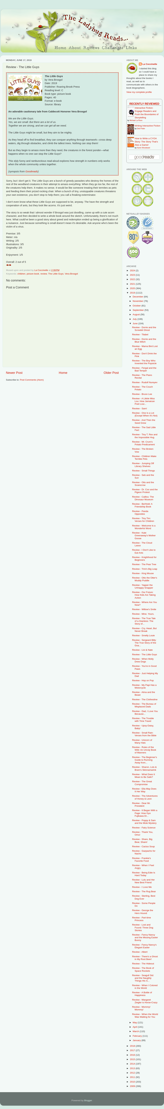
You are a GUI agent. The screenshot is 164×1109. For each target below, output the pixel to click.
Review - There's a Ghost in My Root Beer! (145, 957)
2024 (133, 270)
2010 (133, 1081)
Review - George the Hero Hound (142, 911)
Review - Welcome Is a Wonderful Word (144, 527)
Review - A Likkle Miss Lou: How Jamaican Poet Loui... (143, 401)
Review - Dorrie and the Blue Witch (144, 340)
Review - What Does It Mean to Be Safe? (143, 775)
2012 (133, 1072)
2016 (133, 1055)
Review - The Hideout (143, 963)
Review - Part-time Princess (141, 919)
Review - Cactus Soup (143, 846)
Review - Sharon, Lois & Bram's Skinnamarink (144, 768)
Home (63, 372)
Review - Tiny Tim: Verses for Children (143, 519)
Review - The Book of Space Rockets (143, 969)
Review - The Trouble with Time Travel (143, 719)
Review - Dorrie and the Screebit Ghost (144, 328)
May (135, 1022)
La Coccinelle (149, 64)
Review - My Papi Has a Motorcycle (144, 686)
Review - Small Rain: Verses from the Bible (144, 734)
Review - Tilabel (140, 334)
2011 (133, 1077)
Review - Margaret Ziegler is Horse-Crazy (144, 1001)
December (138, 296)
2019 (133, 292)
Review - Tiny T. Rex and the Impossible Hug (144, 435)
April (135, 1027)
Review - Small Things (143, 470)
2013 (133, 1068)
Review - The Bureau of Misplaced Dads (144, 705)
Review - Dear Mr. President (141, 804)
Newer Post (14, 372)
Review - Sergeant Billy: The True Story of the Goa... (144, 643)
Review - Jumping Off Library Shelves (143, 464)
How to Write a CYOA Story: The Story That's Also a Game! (146, 141)
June (135, 323)
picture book (33, 273)
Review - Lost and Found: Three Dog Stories (142, 927)
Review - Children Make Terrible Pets (144, 457)
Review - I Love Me (142, 887)
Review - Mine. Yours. (143, 614)
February (137, 1036)
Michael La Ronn (136, 120)
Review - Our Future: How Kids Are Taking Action (144, 595)
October (137, 305)
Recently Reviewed (144, 103)
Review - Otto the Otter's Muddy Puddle (144, 579)
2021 (133, 284)
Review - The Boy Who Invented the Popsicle (144, 362)
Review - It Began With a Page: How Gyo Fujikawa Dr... (144, 813)
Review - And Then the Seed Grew (143, 421)
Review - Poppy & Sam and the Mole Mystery (144, 821)
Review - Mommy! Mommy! (141, 1008)
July (135, 319)
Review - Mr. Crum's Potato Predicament (143, 443)
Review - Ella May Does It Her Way (144, 790)
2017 (133, 1050)
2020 (133, 288)
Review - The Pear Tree (144, 564)
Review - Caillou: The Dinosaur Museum (143, 498)
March (136, 1031)
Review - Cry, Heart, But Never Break (144, 629)
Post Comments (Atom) (32, 380)
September (139, 310)
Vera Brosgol (71, 273)
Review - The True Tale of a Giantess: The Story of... (144, 621)
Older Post (111, 372)
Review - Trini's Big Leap (144, 569)
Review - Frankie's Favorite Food (141, 859)
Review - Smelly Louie (143, 635)
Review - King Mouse (143, 573)
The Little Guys (56, 273)
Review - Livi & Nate (142, 650)
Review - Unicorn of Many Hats (142, 741)
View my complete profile (139, 92)
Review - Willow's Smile (144, 609)
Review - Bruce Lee (142, 394)
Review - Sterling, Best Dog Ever (143, 897)
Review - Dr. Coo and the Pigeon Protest (145, 490)
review (43, 273)
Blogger (88, 1100)
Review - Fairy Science (144, 827)
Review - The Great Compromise (142, 782)
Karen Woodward (143, 148)
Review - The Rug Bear (144, 891)
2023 (133, 275)
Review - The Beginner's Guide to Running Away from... (144, 760)
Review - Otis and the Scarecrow (143, 483)
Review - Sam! (139, 408)
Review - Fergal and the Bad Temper (144, 369)
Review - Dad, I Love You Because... (145, 712)
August (136, 314)
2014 (133, 1063)
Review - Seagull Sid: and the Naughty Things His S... (143, 978)
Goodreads (31, 171)
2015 (133, 1059)
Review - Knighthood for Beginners (144, 558)
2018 (133, 1046)
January (137, 1040)
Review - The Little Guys (144, 654)
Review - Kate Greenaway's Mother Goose (144, 535)
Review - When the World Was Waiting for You (145, 1015)
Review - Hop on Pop (143, 680)
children (21, 273)
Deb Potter (141, 129)
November (138, 301)
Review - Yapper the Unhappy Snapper (142, 586)
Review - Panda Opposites (140, 512)
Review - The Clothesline (145, 699)
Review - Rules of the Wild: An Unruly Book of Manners (144, 750)
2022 (133, 279)
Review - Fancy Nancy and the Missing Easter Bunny (145, 937)
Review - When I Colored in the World (145, 986)
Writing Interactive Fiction (147, 125)
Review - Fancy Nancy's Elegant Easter (144, 946)
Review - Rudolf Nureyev (144, 382)
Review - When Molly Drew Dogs (143, 660)
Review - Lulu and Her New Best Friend (143, 881)
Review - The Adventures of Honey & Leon (145, 797)
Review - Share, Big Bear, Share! (142, 840)
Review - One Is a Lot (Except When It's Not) (145, 414)
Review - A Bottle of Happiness (142, 993)
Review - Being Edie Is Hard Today (143, 874)
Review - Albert (140, 952)
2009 (133, 1086)
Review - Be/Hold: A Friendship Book (142, 505)
